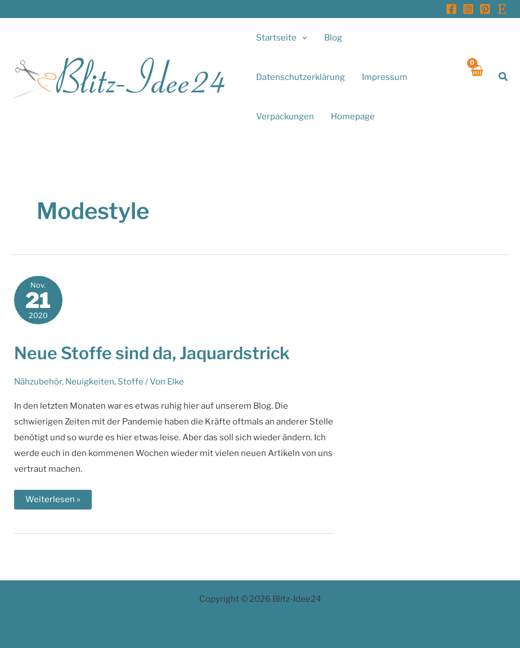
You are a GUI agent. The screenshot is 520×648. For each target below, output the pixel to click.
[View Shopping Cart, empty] (476, 77)
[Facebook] (451, 9)
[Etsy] (502, 9)
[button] (504, 77)
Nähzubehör (38, 382)
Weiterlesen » (52, 502)
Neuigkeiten (89, 382)
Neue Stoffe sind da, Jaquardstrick (152, 353)
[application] (302, 37)
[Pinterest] (485, 9)
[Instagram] (468, 9)
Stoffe (131, 382)
